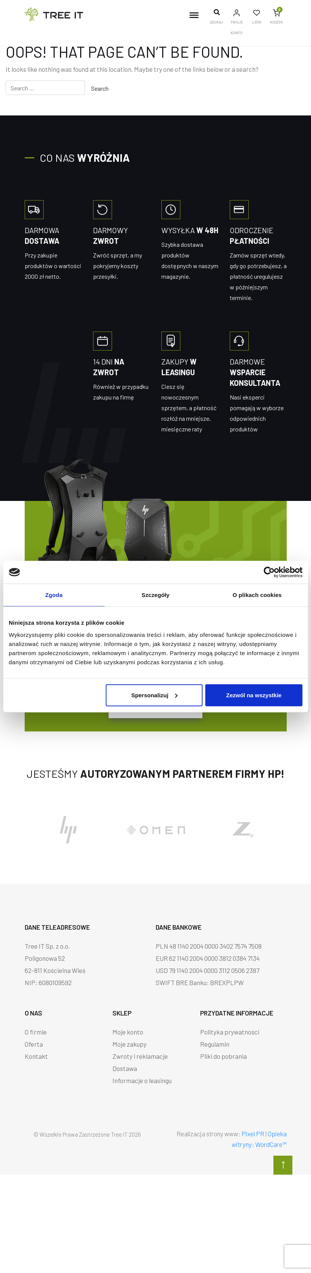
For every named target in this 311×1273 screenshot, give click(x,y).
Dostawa (124, 1068)
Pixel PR (253, 1133)
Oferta (34, 1044)
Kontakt (36, 1056)
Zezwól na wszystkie (254, 695)
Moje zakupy (129, 1044)
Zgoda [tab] (54, 595)
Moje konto (127, 1032)
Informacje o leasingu (142, 1080)
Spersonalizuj (154, 695)
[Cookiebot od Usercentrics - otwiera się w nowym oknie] (269, 572)
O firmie (36, 1032)
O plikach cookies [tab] (257, 595)
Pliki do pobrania (223, 1056)
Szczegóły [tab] (155, 595)
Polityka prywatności (229, 1032)
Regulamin (214, 1044)
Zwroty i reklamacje (140, 1056)
